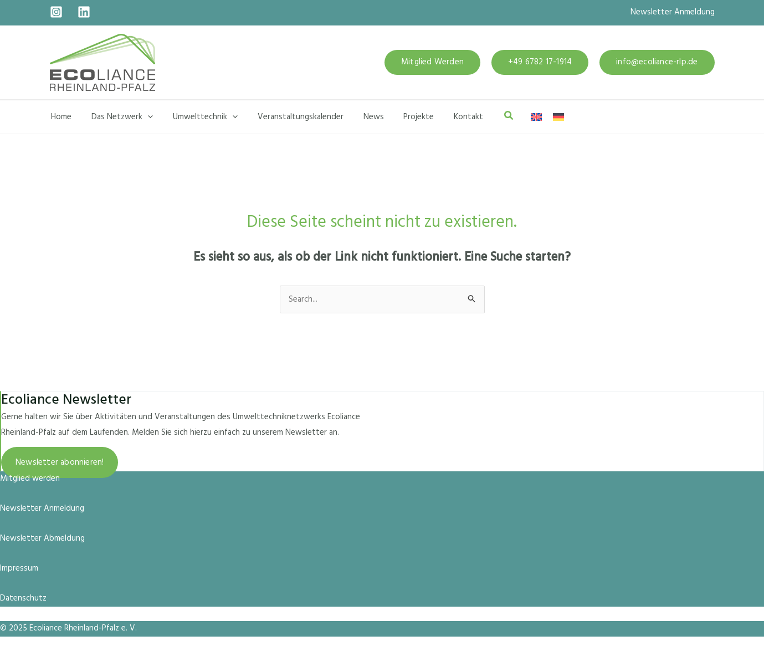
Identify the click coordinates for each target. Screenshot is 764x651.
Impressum (19, 568)
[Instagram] (56, 12)
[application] (143, 117)
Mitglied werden (30, 478)
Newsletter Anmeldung (672, 12)
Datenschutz (23, 598)
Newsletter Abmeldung (42, 538)
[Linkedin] (84, 12)
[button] (432, 62)
